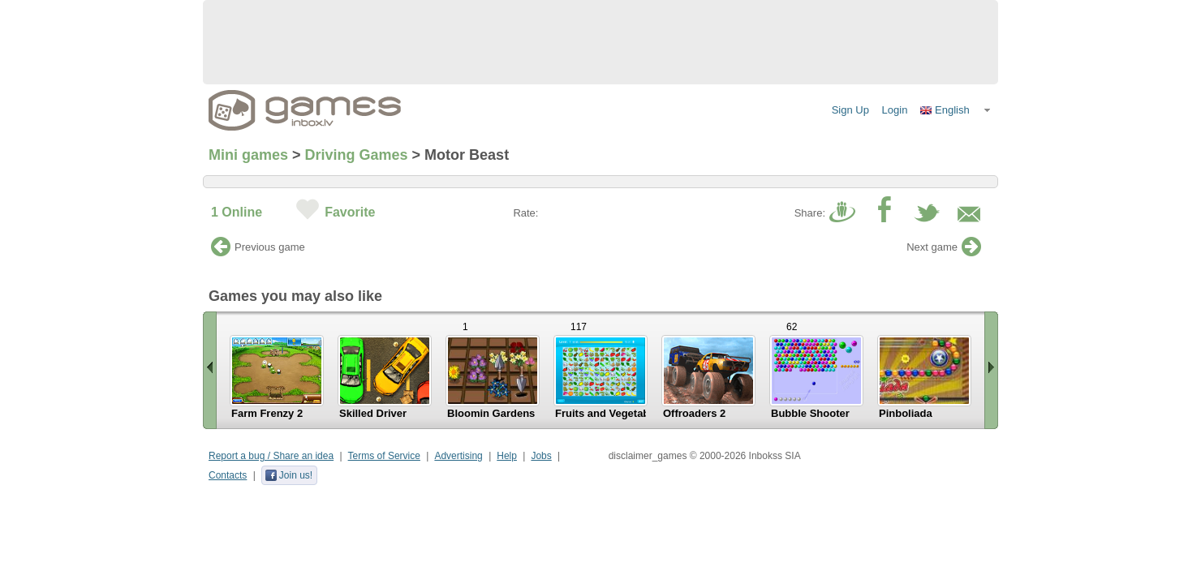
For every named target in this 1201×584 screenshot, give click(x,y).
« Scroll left (210, 370)
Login (895, 110)
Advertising (458, 456)
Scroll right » (991, 370)
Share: (809, 213)
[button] (956, 110)
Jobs (541, 456)
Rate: (525, 213)
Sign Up (850, 110)
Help (507, 456)
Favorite (350, 212)
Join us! (288, 475)
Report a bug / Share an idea (271, 456)
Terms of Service (384, 456)
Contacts (228, 475)
